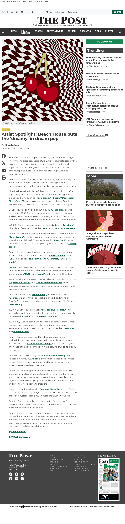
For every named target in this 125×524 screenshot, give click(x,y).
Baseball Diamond (47, 319)
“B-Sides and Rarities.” (53, 313)
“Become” (38, 362)
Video (98, 31)
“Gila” (45, 228)
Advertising (80, 463)
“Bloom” (13, 270)
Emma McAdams (18, 123)
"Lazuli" (41, 277)
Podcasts (85, 31)
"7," (24, 201)
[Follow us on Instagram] (22, 477)
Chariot (26, 319)
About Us (78, 459)
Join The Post (81, 465)
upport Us (105, 41)
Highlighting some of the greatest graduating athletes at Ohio (104, 90)
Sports (39, 31)
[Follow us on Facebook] (16, 477)
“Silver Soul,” (59, 243)
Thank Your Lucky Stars (50, 286)
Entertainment (55, 31)
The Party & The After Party (44, 262)
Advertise (59, 12)
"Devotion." (67, 225)
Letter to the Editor (84, 467)
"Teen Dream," (43, 198)
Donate (117, 12)
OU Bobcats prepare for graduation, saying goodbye (102, 120)
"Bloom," (56, 198)
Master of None (57, 259)
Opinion (72, 31)
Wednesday (16, 308)
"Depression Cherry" (20, 286)
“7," (19, 325)
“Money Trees (16, 250)
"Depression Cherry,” (20, 301)
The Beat (53, 467)
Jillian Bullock (12, 145)
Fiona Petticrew (96, 125)
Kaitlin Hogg (94, 79)
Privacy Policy (81, 474)
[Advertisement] (104, 317)
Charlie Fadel (95, 95)
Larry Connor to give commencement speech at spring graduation (102, 106)
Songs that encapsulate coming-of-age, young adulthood (100, 236)
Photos (109, 31)
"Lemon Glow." (21, 335)
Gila (12, 262)
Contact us (79, 461)
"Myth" (28, 277)
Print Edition (108, 459)
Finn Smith (94, 66)
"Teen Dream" (16, 240)
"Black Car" (69, 331)
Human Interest (25, 32)
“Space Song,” (40, 298)
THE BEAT (5, 129)
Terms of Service (83, 472)
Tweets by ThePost (96, 168)
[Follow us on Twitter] (11, 477)
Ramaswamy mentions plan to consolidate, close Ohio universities (103, 60)
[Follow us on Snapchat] (22, 482)
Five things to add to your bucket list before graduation (103, 203)
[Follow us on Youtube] (16, 482)
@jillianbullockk (17, 435)
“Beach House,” (59, 210)
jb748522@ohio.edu (20, 440)
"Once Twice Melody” (55, 359)
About (49, 12)
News (14, 31)
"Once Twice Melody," (40, 347)
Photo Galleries (58, 469)
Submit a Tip (80, 469)
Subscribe (72, 12)
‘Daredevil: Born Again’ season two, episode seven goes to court (104, 270)
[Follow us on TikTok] (11, 482)
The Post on (97, 135)
